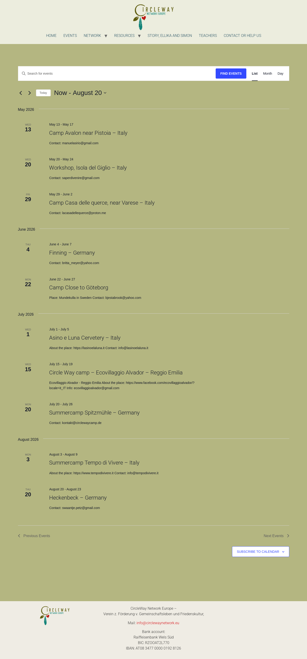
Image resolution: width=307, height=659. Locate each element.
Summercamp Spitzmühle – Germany (94, 412)
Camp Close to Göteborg (78, 287)
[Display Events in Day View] (280, 73)
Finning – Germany (72, 253)
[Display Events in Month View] (267, 73)
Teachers (208, 35)
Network (92, 35)
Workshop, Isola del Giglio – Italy (88, 168)
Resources (124, 35)
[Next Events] (30, 93)
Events (70, 35)
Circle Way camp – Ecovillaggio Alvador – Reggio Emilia (116, 372)
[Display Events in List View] (255, 73)
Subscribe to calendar (258, 551)
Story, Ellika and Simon (170, 35)
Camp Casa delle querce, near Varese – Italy (102, 203)
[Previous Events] (21, 93)
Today (43, 92)
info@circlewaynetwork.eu (158, 623)
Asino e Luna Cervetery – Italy (84, 338)
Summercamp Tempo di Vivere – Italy (94, 462)
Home (51, 35)
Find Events (231, 73)
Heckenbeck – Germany (78, 497)
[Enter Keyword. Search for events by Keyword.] (117, 73)
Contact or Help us (242, 35)
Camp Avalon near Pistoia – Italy (88, 133)
